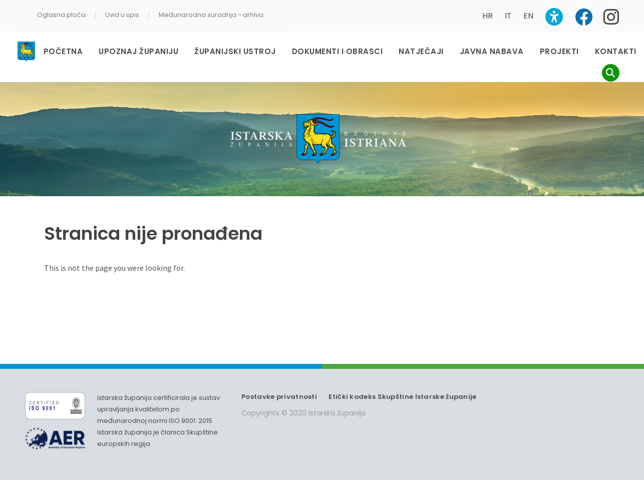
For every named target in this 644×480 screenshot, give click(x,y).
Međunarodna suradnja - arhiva (211, 15)
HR (487, 16)
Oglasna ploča (61, 15)
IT (508, 16)
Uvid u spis (122, 15)
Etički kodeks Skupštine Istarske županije (402, 396)
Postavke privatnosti (279, 396)
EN (528, 16)
